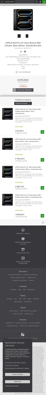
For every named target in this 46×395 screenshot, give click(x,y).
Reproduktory (18, 301)
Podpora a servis (18, 313)
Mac (15, 298)
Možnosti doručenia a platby (28, 311)
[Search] (36, 2)
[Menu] (2, 2)
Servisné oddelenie (35, 323)
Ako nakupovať (13, 311)
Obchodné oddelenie (21, 323)
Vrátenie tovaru (31, 277)
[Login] (40, 2)
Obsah (23, 307)
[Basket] (44, 2)
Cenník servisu (29, 313)
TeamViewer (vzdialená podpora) (29, 325)
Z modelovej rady (23, 103)
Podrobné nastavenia (11, 386)
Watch (29, 298)
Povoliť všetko (17, 374)
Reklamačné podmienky (30, 274)
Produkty (23, 286)
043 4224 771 (9, 323)
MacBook (13, 289)
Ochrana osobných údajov (17, 277)
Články (23, 295)
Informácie (23, 271)
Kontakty (23, 320)
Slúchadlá (36, 298)
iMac (19, 289)
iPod (24, 298)
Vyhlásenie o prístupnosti (19, 280)
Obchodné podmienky (15, 274)
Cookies (31, 280)
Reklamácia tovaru (12, 325)
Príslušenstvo (31, 289)
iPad (24, 289)
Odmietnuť (17, 381)
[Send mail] (21, 52)
